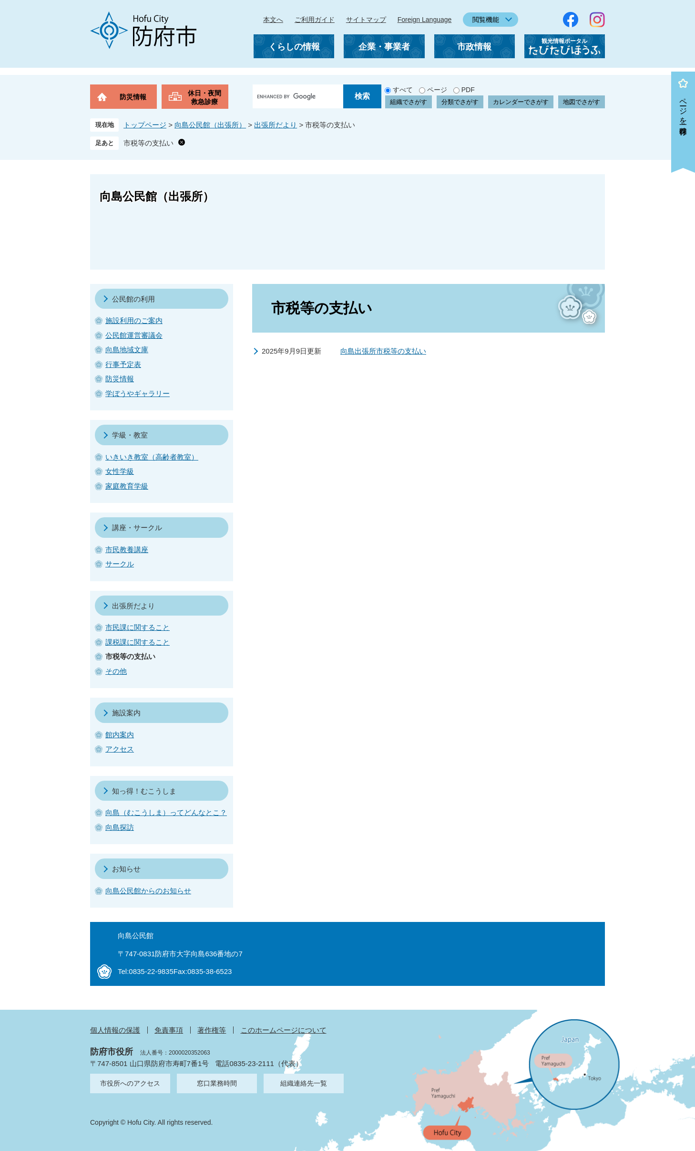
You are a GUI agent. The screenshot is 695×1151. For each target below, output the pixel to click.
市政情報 (474, 47)
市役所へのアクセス (130, 1083)
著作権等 (211, 1030)
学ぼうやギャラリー (137, 393)
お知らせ (126, 869)
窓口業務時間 (217, 1083)
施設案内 (126, 713)
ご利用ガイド (315, 19)
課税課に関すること (137, 642)
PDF (468, 90)
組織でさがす (408, 101)
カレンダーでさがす (521, 101)
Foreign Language (425, 19)
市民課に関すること (137, 627)
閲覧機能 (485, 19)
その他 (116, 671)
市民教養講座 (126, 549)
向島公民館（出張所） (210, 125)
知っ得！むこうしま (144, 791)
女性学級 (119, 471)
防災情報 (133, 97)
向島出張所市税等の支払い (383, 351)
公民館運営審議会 (134, 335)
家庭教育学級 (126, 486)
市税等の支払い (148, 143)
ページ (437, 90)
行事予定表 (123, 364)
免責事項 (168, 1030)
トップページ (144, 125)
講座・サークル (137, 527)
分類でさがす (460, 101)
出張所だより (275, 125)
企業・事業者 (384, 47)
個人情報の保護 (115, 1030)
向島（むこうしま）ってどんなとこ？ (166, 812)
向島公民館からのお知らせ (148, 891)
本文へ (273, 19)
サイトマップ (366, 19)
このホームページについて (284, 1030)
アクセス (119, 749)
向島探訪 (119, 827)
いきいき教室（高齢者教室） (151, 457)
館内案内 (119, 735)
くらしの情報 (294, 47)
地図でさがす (581, 101)
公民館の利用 (133, 299)
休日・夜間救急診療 (204, 97)
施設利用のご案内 (134, 320)
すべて (403, 90)
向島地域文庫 (126, 349)
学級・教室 (130, 435)
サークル (119, 564)
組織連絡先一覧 (303, 1083)
